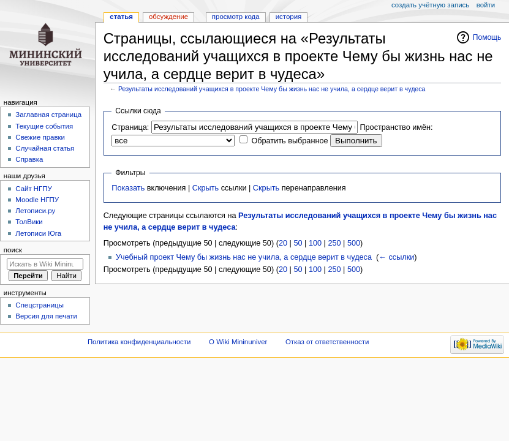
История (289, 16)
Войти (486, 5)
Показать (128, 188)
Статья (121, 16)
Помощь (487, 37)
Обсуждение (168, 16)
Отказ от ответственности (327, 341)
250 (334, 243)
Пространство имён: (396, 127)
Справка (29, 159)
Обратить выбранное (289, 141)
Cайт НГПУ (33, 188)
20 (283, 243)
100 (315, 243)
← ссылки (396, 257)
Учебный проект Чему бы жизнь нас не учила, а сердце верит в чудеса (244, 257)
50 (297, 243)
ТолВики (28, 221)
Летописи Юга (38, 233)
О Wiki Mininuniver (238, 341)
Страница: (130, 127)
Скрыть (205, 188)
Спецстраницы (39, 305)
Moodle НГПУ (37, 199)
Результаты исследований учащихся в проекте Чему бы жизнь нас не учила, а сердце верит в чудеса (272, 88)
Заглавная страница (48, 114)
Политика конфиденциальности (139, 341)
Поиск (13, 250)
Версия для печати (46, 316)
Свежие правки (40, 137)
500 (353, 243)
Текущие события (44, 126)
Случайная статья (44, 148)
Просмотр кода (236, 16)
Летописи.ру (35, 210)
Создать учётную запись (430, 5)
